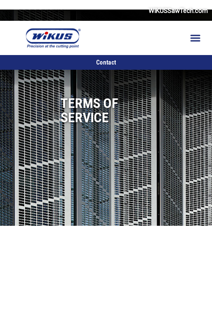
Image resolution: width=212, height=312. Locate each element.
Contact (106, 62)
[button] (195, 38)
